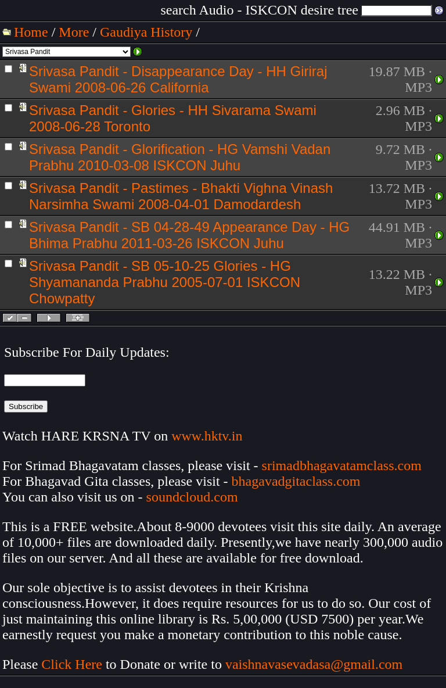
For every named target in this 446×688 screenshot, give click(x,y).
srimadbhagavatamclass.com (342, 465)
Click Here (71, 664)
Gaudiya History (146, 32)
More (74, 32)
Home (31, 32)
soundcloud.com (192, 496)
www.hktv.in (206, 435)
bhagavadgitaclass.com (296, 481)
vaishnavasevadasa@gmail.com (315, 664)
